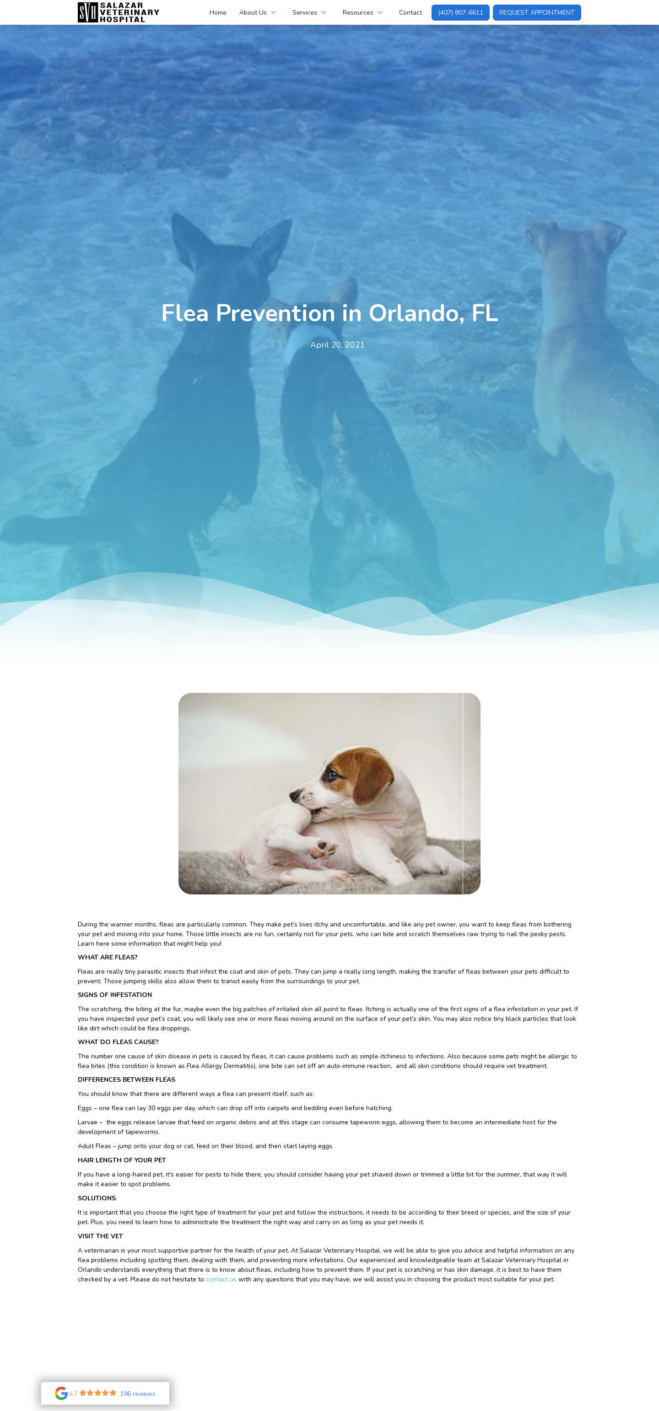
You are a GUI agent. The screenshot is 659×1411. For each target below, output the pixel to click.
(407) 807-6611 (460, 12)
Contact (410, 12)
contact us (221, 1279)
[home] (118, 12)
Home (218, 12)
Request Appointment (537, 12)
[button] (259, 12)
